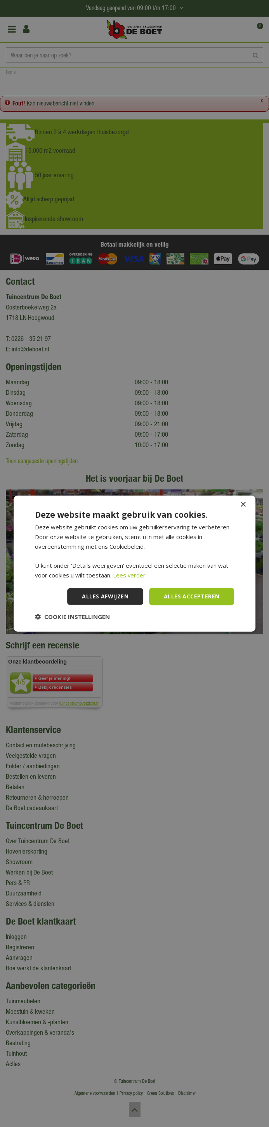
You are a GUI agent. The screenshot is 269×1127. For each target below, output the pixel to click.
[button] (72, 616)
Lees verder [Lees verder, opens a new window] (129, 575)
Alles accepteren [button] (191, 596)
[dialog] (134, 563)
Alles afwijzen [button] (105, 596)
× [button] (243, 505)
